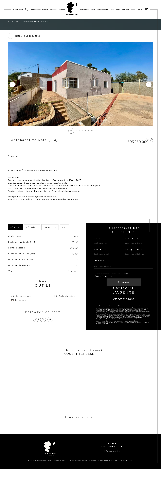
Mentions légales (97, 474)
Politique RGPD (121, 474)
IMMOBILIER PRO (102, 9)
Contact (125, 9)
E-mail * (101, 259)
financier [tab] (53, 236)
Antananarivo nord (33, 22)
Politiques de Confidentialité (127, 337)
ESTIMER (45, 9)
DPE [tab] (69, 236)
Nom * (99, 248)
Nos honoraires (75, 474)
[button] (148, 85)
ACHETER (53, 9)
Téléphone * (134, 259)
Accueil (11, 22)
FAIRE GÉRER (84, 9)
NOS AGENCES (35, 9)
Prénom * (132, 248)
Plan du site (86, 474)
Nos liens (112, 474)
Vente (19, 22)
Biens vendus (115, 9)
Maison (49, 22)
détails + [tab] (34, 236)
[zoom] (80, 125)
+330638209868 (123, 311)
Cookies (129, 474)
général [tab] (16, 236)
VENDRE (61, 9)
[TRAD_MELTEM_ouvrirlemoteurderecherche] (20, 9)
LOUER (93, 9)
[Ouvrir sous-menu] (40, 9)
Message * (103, 271)
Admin (106, 474)
